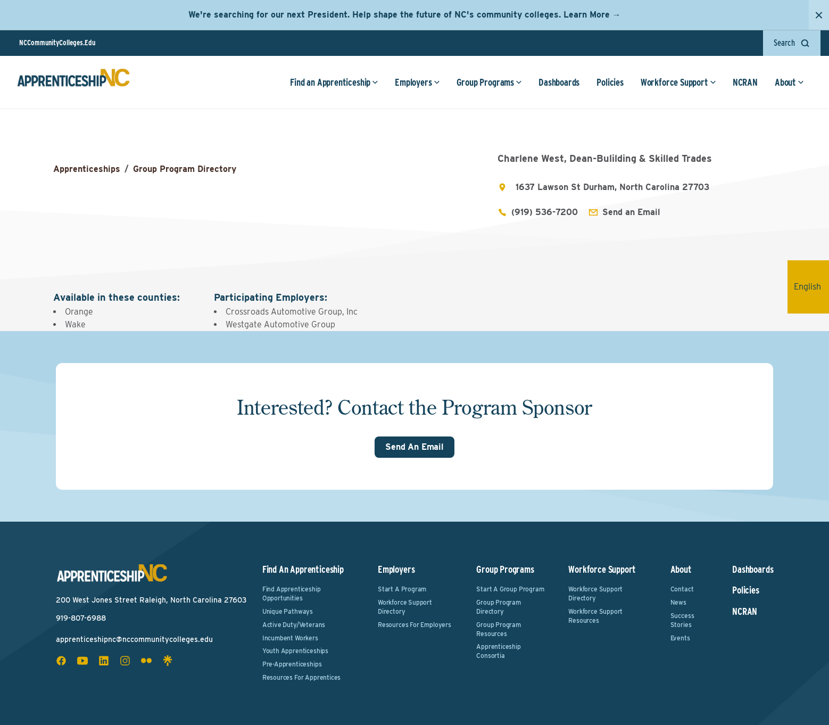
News (678, 602)
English (811, 287)
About (789, 82)
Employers (417, 82)
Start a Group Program (510, 589)
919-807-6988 (81, 618)
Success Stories (682, 620)
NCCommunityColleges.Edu (57, 42)
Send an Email (631, 212)
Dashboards (558, 82)
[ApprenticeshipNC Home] (73, 82)
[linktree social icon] (167, 660)
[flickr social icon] (146, 660)
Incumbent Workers (290, 638)
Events (680, 638)
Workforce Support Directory (405, 606)
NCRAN (745, 82)
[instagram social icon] (125, 660)
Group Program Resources (498, 629)
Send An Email (414, 447)
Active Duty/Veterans (293, 625)
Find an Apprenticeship (334, 82)
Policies (610, 82)
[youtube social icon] (82, 660)
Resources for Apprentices (301, 677)
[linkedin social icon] (103, 660)
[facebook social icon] (61, 660)
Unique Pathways (287, 611)
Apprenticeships (86, 169)
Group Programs (489, 82)
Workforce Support (678, 82)
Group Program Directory (184, 169)
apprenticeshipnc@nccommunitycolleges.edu (134, 639)
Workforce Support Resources (595, 615)
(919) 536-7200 (544, 212)
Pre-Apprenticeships (292, 664)
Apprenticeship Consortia (498, 651)
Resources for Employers (414, 625)
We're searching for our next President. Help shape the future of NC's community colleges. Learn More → (404, 15)
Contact (682, 589)
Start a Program (402, 589)
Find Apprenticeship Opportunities (291, 593)
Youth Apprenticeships (295, 651)
